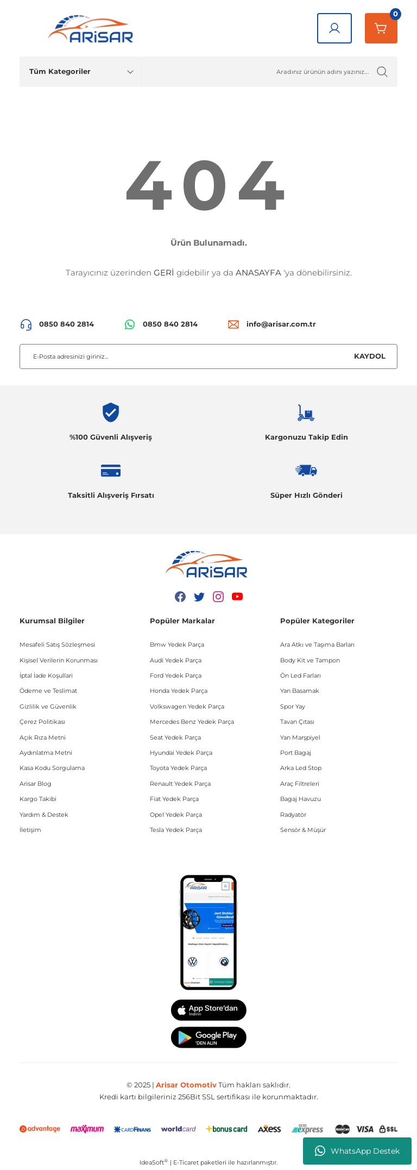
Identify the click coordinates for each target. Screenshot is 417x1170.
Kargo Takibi (38, 799)
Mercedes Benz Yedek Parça (192, 721)
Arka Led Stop (300, 768)
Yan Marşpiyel (300, 737)
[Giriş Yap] (334, 28)
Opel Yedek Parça (176, 814)
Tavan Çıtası (297, 721)
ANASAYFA (258, 272)
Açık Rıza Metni (43, 737)
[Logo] (93, 28)
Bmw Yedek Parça (177, 644)
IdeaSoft (154, 1162)
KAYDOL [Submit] (370, 356)
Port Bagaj (295, 752)
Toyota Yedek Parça (178, 768)
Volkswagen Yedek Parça (187, 706)
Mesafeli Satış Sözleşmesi (57, 644)
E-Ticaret (186, 1162)
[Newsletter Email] (208, 356)
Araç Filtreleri (299, 783)
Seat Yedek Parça (175, 737)
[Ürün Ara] (269, 72)
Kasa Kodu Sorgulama (52, 768)
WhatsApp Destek (357, 1151)
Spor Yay (292, 706)
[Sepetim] (381, 28)
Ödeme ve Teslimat (48, 691)
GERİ (164, 272)
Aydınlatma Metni (46, 752)
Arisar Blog (36, 783)
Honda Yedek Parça (178, 691)
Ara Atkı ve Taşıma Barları (317, 644)
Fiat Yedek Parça (174, 799)
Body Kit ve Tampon (310, 660)
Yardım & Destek (44, 814)
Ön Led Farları (300, 675)
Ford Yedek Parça (175, 675)
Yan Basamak (299, 691)
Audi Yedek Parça (175, 660)
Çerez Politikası (42, 721)
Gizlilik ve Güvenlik (48, 706)
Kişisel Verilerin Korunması (59, 660)
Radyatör (293, 814)
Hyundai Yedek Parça (181, 752)
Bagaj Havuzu (300, 799)
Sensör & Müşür (303, 830)
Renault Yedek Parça (180, 783)
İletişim (30, 830)
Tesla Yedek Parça (176, 830)
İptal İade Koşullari (46, 675)
